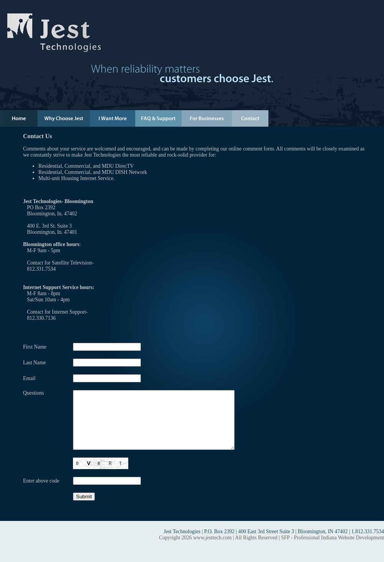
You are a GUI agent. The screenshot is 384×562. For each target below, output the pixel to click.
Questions (33, 393)
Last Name (34, 362)
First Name (34, 347)
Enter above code (41, 492)
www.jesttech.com (212, 549)
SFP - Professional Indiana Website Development (332, 549)
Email (29, 378)
